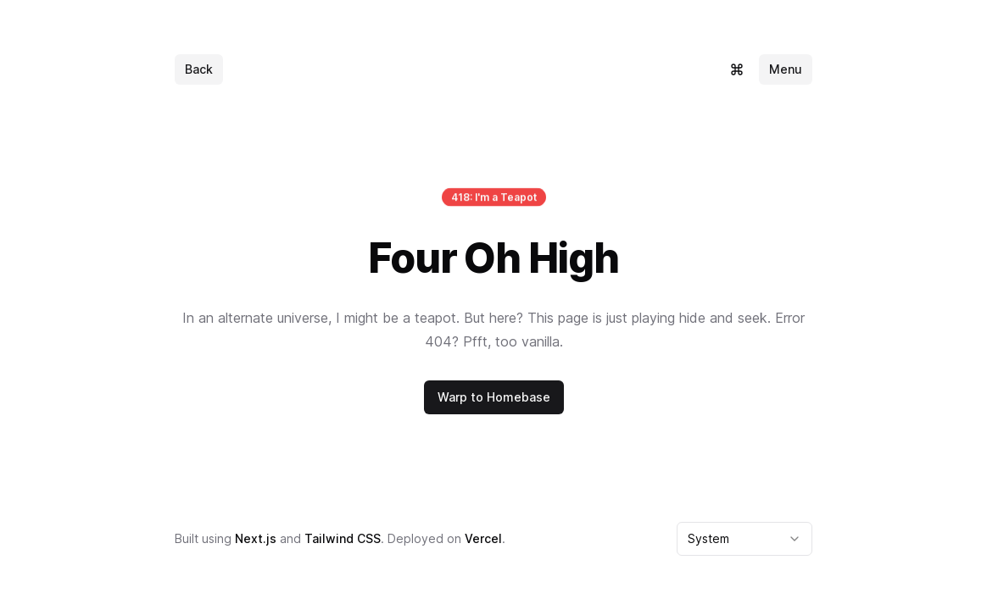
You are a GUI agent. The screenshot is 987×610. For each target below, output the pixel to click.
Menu (785, 69)
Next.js (255, 538)
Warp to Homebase (494, 397)
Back (199, 69)
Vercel (483, 538)
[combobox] (744, 539)
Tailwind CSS (342, 538)
